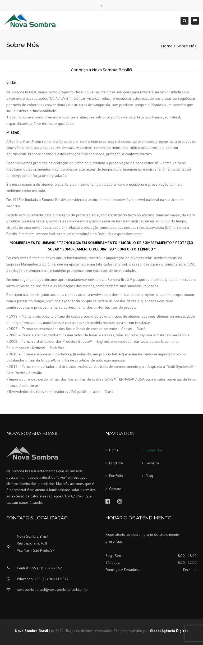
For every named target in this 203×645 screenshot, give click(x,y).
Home (167, 46)
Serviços (152, 463)
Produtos (116, 463)
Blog (149, 475)
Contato (115, 488)
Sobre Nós (154, 450)
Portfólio (116, 475)
